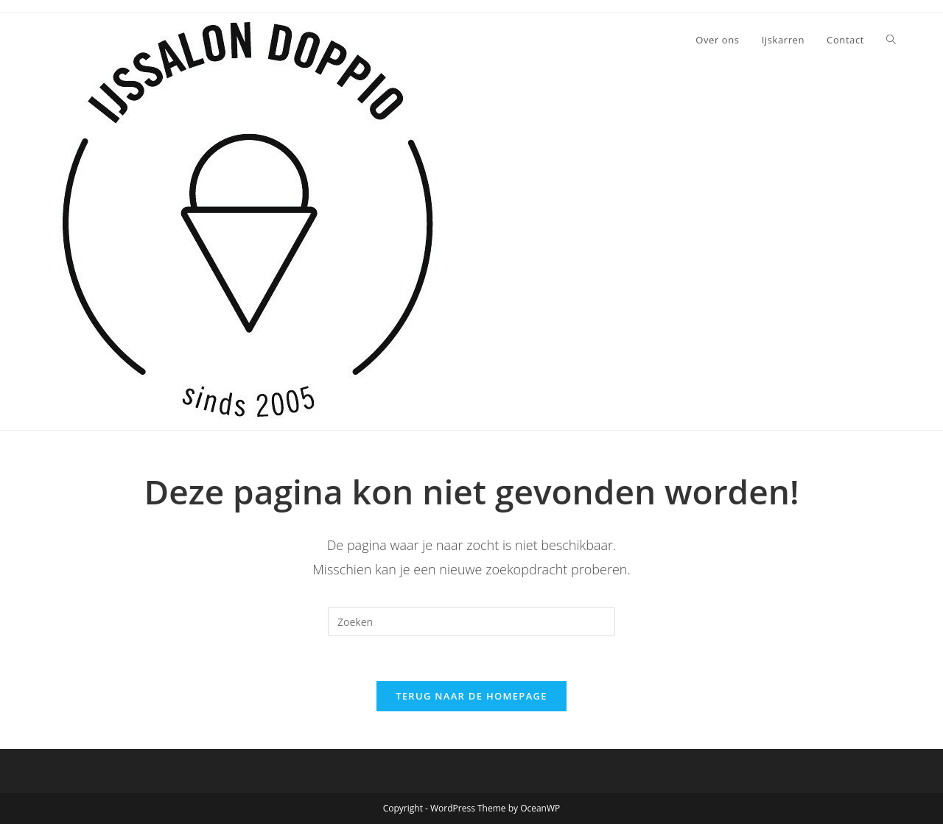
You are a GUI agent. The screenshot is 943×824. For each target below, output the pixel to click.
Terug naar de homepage (471, 695)
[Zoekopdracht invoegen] (471, 621)
